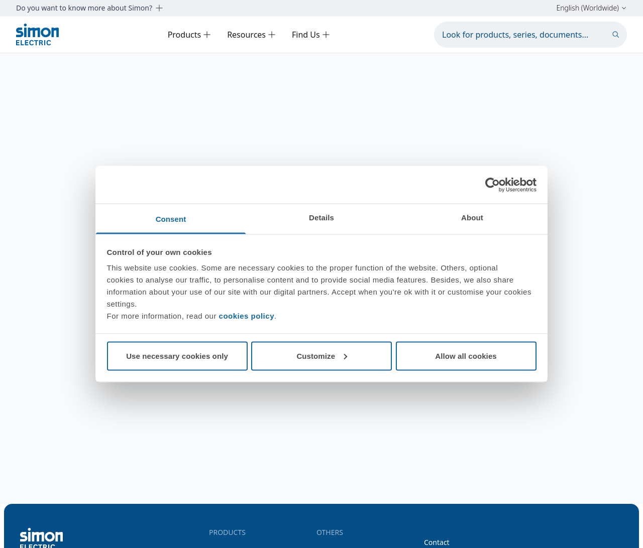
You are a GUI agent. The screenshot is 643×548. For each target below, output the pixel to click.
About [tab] (472, 217)
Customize (321, 355)
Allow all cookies (466, 355)
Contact (437, 542)
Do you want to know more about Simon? (89, 8)
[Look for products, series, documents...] (530, 35)
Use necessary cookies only (177, 355)
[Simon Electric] (37, 34)
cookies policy (246, 316)
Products (189, 34)
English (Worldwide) (591, 8)
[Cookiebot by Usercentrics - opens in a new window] (493, 184)
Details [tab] (321, 217)
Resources (251, 34)
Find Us (311, 34)
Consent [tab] (171, 219)
